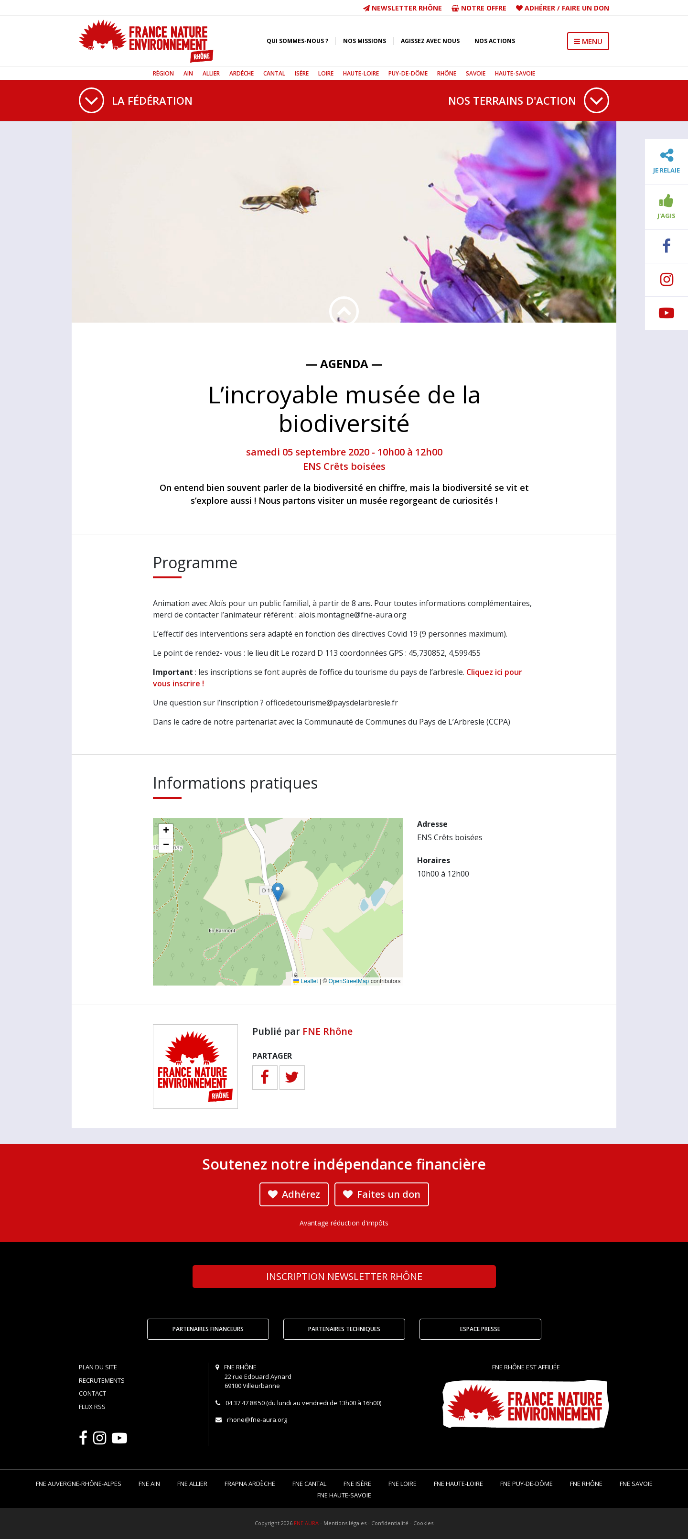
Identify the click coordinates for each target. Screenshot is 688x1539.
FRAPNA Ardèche (250, 1483)
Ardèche (241, 73)
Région (163, 73)
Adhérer (540, 7)
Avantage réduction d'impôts (344, 1222)
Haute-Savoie (515, 73)
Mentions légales (344, 1523)
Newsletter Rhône (402, 7)
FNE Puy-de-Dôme (526, 1483)
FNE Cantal (309, 1483)
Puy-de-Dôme (408, 73)
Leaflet (305, 981)
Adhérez (294, 1194)
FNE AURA (306, 1523)
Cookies (423, 1523)
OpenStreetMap (349, 981)
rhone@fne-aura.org (257, 1419)
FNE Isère (357, 1483)
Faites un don (381, 1194)
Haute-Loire (361, 73)
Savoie (475, 73)
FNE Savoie (636, 1483)
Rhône (446, 73)
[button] (278, 892)
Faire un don (585, 7)
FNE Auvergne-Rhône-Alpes (78, 1483)
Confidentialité (389, 1523)
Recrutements (102, 1380)
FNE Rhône (327, 1031)
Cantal (274, 73)
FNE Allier (192, 1483)
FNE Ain (149, 1483)
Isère (302, 73)
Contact (92, 1393)
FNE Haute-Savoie (344, 1495)
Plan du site (98, 1367)
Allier (211, 73)
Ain (188, 73)
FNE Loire (402, 1483)
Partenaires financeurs (208, 1329)
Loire (325, 73)
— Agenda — (344, 363)
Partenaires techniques (344, 1329)
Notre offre (479, 7)
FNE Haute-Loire (458, 1483)
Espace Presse (480, 1329)
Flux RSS (92, 1406)
